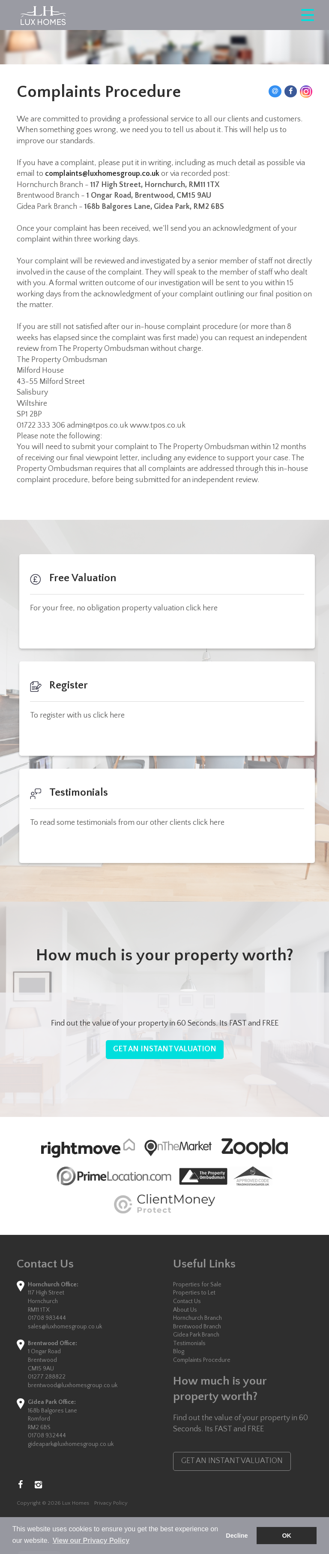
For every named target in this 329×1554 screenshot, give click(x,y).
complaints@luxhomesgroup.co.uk (102, 173)
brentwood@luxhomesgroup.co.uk (72, 1385)
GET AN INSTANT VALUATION (164, 1049)
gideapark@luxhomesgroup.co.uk (71, 1444)
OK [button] (286, 1535)
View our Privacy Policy (91, 1540)
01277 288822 (47, 1376)
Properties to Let (194, 1292)
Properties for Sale (197, 1284)
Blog (178, 1351)
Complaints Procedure (201, 1360)
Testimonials (189, 1343)
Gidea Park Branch (196, 1334)
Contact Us (187, 1301)
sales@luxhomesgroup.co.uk (65, 1326)
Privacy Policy (111, 1503)
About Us (185, 1310)
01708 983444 (47, 1318)
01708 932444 (47, 1435)
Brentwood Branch (197, 1326)
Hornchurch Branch (197, 1318)
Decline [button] (237, 1535)
